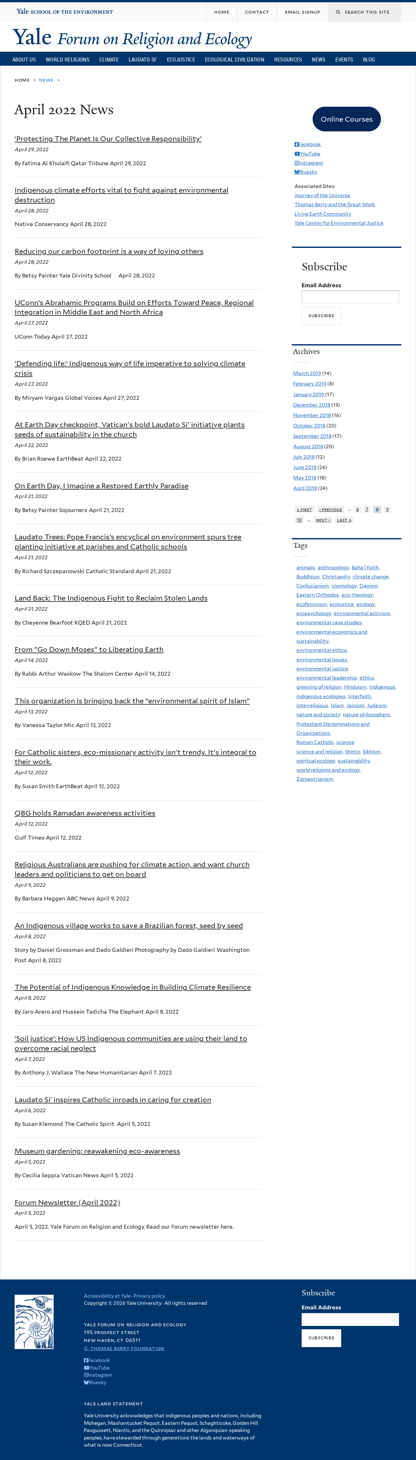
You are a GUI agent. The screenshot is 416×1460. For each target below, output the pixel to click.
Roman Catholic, (315, 742)
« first (304, 509)
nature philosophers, (367, 714)
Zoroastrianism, (315, 779)
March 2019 (307, 373)
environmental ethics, (322, 650)
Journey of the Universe (322, 195)
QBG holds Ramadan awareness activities (85, 813)
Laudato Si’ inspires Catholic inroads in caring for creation (113, 1099)
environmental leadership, (327, 678)
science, (345, 742)
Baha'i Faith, (366, 567)
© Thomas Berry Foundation (124, 1348)
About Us (24, 59)
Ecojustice (181, 59)
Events (344, 59)
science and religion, (320, 752)
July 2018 (304, 457)
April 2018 (305, 488)
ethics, (367, 678)
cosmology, (345, 586)
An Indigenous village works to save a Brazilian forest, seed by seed (129, 925)
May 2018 (304, 478)
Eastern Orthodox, (318, 595)
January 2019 (308, 394)
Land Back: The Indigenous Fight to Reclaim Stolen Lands (111, 598)
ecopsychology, (314, 613)
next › (323, 519)
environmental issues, (322, 659)
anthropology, (334, 567)
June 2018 (305, 467)
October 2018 (309, 426)
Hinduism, (356, 687)
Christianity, (336, 577)
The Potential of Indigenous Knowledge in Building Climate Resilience (133, 987)
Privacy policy (149, 1296)
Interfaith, (360, 696)
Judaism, (377, 705)
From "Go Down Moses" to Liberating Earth (89, 649)
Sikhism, (372, 752)
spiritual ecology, (316, 761)
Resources (288, 59)
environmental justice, (322, 669)
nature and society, (318, 714)
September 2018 (312, 436)
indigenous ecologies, (321, 696)
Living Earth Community (322, 214)
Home (22, 80)
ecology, (366, 604)
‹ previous (330, 509)
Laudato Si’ (143, 59)
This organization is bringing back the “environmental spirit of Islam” (132, 700)
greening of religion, (319, 687)
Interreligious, (312, 705)
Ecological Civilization (235, 59)
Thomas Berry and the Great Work (334, 204)
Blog (369, 59)
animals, (306, 567)
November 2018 (312, 415)
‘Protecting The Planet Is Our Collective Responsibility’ (108, 138)
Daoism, (369, 586)
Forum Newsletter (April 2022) (67, 1202)
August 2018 (308, 446)
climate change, (371, 577)
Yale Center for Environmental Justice (339, 223)
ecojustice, (342, 604)
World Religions (67, 59)
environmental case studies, (329, 622)
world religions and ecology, (328, 770)
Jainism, (355, 705)
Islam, (338, 705)
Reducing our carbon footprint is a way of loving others (109, 251)
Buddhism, (308, 577)
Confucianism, (313, 586)
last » (344, 519)
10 (299, 519)
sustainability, (354, 761)
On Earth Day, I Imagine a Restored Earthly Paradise (101, 485)
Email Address (321, 285)
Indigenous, (382, 687)
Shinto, (353, 752)
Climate (109, 59)
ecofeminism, (312, 604)
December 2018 (311, 405)
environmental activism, (362, 613)
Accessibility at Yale (107, 1296)
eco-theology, (358, 595)
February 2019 (309, 384)
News (318, 59)
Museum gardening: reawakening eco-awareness (97, 1151)
